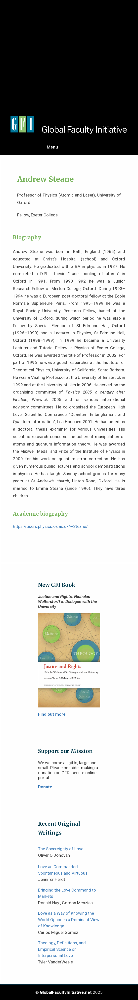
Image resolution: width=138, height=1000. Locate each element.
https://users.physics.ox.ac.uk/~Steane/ (50, 526)
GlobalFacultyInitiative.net (66, 992)
